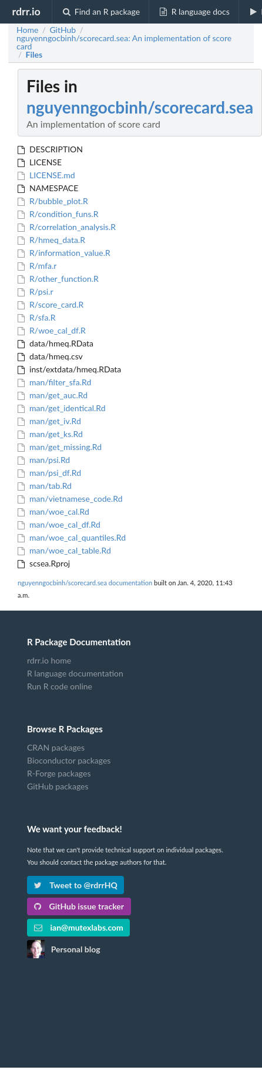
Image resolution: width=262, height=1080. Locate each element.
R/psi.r (35, 291)
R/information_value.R (64, 253)
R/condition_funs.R (58, 214)
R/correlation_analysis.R (67, 227)
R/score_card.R (50, 304)
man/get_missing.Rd (60, 447)
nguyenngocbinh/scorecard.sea (139, 107)
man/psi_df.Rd (49, 473)
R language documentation (75, 673)
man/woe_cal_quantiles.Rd (72, 537)
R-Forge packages (58, 773)
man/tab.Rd (45, 486)
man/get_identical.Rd (62, 408)
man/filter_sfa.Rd (54, 382)
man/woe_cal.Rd (53, 511)
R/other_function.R (58, 279)
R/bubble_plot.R (53, 201)
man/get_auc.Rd (53, 395)
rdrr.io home (49, 660)
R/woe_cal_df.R (52, 330)
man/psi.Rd (44, 460)
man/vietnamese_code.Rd (70, 499)
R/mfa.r (37, 266)
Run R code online (59, 686)
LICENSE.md (46, 175)
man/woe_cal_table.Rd (64, 550)
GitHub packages (58, 786)
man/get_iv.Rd (49, 421)
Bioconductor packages (68, 760)
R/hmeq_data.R (51, 240)
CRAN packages (56, 747)
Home (27, 30)
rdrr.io (26, 11)
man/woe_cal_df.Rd (59, 524)
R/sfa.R (37, 317)
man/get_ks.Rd (50, 434)
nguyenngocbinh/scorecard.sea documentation (85, 582)
